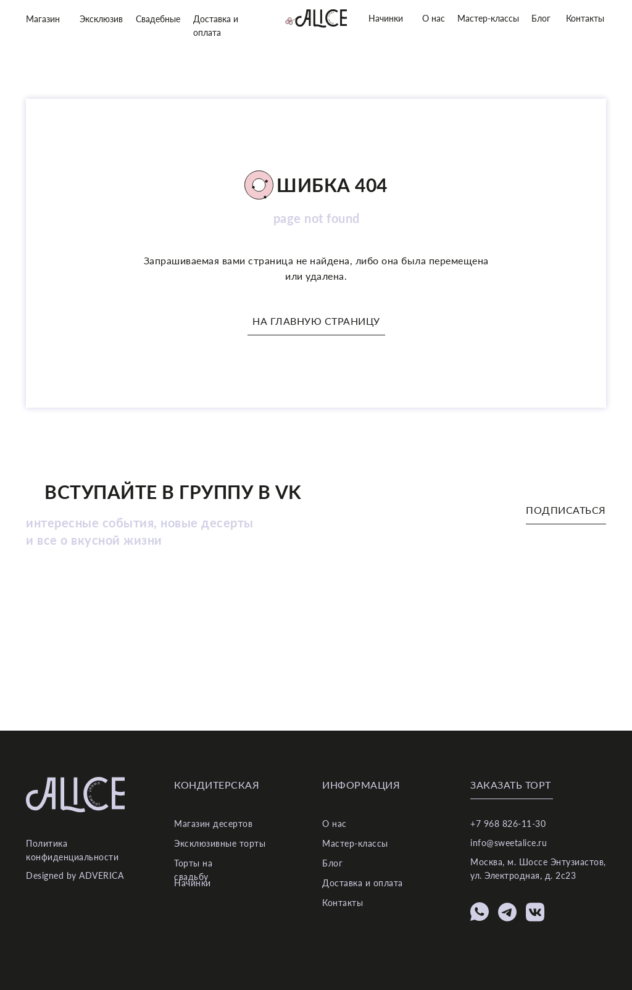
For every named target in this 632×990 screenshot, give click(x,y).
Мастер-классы (488, 18)
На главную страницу (316, 321)
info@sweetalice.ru (508, 842)
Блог (541, 18)
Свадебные (158, 19)
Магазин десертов (213, 823)
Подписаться (566, 510)
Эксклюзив (101, 19)
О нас (433, 18)
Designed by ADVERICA (74, 875)
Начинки (385, 18)
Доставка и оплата (362, 883)
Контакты (585, 18)
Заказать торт (510, 785)
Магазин (43, 19)
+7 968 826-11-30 (508, 823)
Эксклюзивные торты (219, 843)
